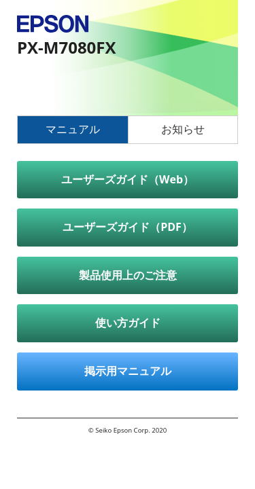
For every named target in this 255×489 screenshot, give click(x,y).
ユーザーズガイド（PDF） (127, 226)
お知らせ (183, 129)
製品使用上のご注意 (128, 275)
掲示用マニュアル (127, 370)
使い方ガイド (127, 322)
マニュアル (73, 129)
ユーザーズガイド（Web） (127, 179)
